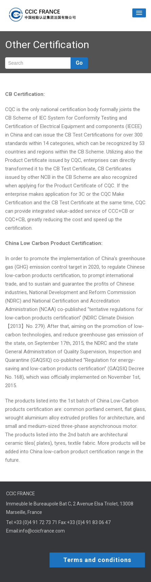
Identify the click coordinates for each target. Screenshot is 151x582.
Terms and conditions (97, 559)
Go (79, 63)
